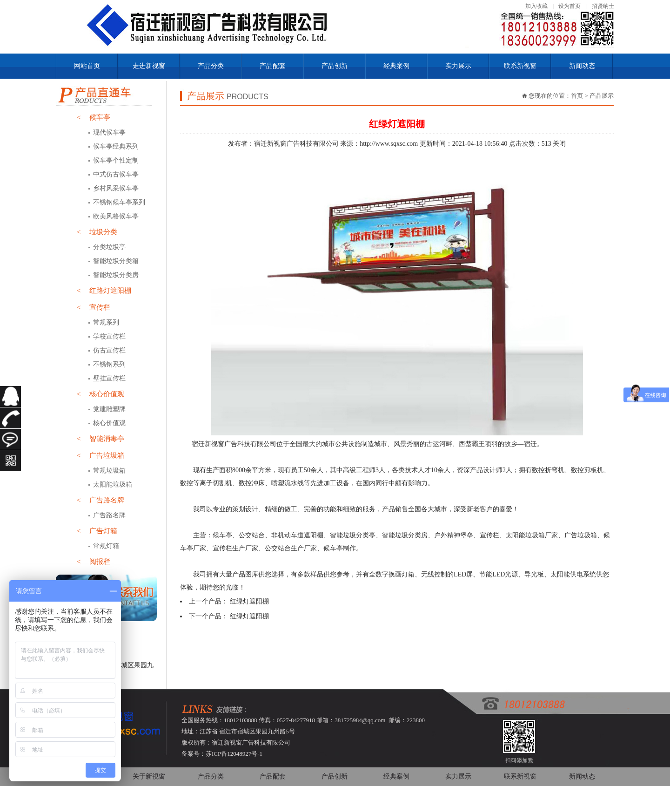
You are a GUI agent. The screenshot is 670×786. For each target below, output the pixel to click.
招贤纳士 (603, 6)
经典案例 (396, 65)
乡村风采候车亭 (116, 188)
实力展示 (458, 65)
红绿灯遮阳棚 (249, 601)
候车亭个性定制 (116, 160)
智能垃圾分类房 (116, 274)
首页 (577, 95)
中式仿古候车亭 (116, 174)
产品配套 (273, 65)
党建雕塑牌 (109, 409)
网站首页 (87, 65)
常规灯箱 (106, 545)
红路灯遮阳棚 (104, 290)
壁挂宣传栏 (109, 378)
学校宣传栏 (109, 336)
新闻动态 (582, 65)
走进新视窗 (149, 65)
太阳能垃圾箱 (112, 484)
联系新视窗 (520, 65)
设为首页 (569, 6)
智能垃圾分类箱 (116, 260)
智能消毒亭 (100, 438)
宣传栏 (93, 307)
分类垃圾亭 (109, 247)
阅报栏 (93, 561)
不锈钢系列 (109, 364)
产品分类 (211, 65)
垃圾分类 (97, 232)
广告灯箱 (97, 531)
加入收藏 (536, 6)
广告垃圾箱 (100, 455)
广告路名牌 (100, 500)
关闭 (559, 143)
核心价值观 (100, 394)
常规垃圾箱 (109, 470)
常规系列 (106, 322)
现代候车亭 (109, 132)
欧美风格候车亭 (116, 216)
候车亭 (93, 117)
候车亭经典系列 (116, 146)
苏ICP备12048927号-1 (234, 753)
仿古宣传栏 (109, 350)
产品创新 (335, 65)
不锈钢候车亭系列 (119, 202)
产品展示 (602, 95)
